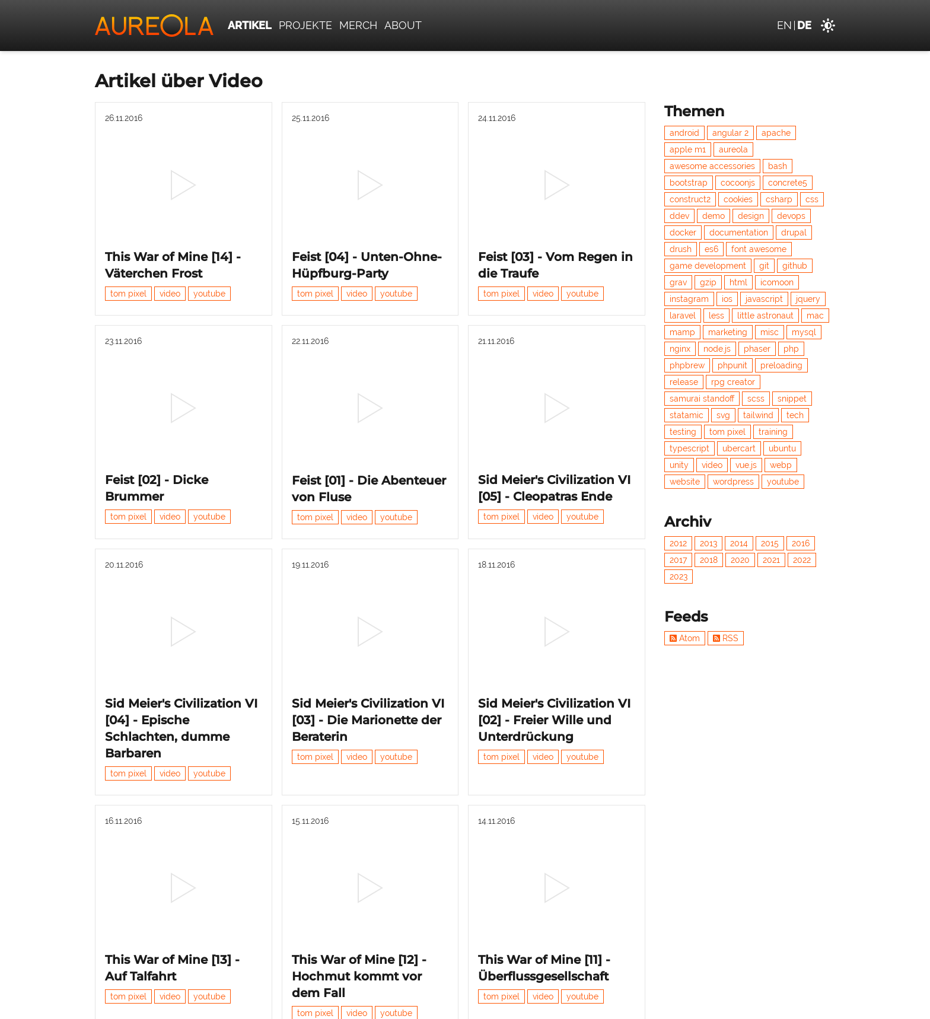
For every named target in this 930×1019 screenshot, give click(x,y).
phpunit (732, 365)
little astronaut (765, 315)
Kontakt (714, 1003)
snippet (792, 398)
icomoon (777, 282)
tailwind (758, 415)
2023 (678, 576)
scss (756, 398)
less (716, 315)
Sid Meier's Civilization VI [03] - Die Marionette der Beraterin (368, 631)
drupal (794, 232)
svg (723, 415)
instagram (689, 299)
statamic (686, 415)
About (403, 25)
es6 (711, 249)
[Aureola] (154, 25)
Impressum (808, 1003)
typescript (689, 448)
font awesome (758, 249)
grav (678, 282)
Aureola (166, 1003)
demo (713, 216)
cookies (738, 199)
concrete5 (787, 182)
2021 (771, 560)
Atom (685, 638)
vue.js (746, 465)
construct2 (690, 199)
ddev (679, 216)
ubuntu (782, 448)
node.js (717, 349)
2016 (801, 543)
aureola (733, 149)
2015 (770, 543)
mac (815, 315)
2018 (709, 560)
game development (708, 265)
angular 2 (730, 133)
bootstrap (689, 182)
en (784, 25)
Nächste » (432, 928)
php (791, 349)
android (684, 133)
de (804, 25)
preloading (781, 365)
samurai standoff (702, 398)
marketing (727, 332)
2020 (740, 560)
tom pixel (128, 264)
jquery (808, 299)
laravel (683, 315)
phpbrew (687, 365)
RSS (725, 638)
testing (683, 432)
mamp (682, 332)
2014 (739, 543)
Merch (358, 25)
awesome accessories (712, 166)
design (751, 216)
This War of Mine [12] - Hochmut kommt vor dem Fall (359, 858)
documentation (738, 232)
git (764, 265)
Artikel (250, 25)
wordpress (733, 481)
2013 (708, 543)
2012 (678, 543)
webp (781, 465)
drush (681, 249)
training (773, 432)
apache (776, 133)
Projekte (305, 25)
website (685, 481)
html (738, 282)
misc (769, 332)
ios (727, 299)
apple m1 (688, 149)
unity (679, 465)
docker (683, 232)
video (170, 264)
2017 (678, 560)
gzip (708, 282)
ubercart (739, 448)
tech (795, 415)
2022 (802, 560)
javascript (764, 299)
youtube (209, 264)
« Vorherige (311, 928)
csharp (779, 199)
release (684, 382)
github (794, 265)
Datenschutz (758, 1003)
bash (777, 166)
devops (791, 216)
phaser (757, 349)
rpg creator (733, 382)
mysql (804, 332)
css (811, 199)
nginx (680, 349)
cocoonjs (738, 182)
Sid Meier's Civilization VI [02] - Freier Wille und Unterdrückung (554, 631)
